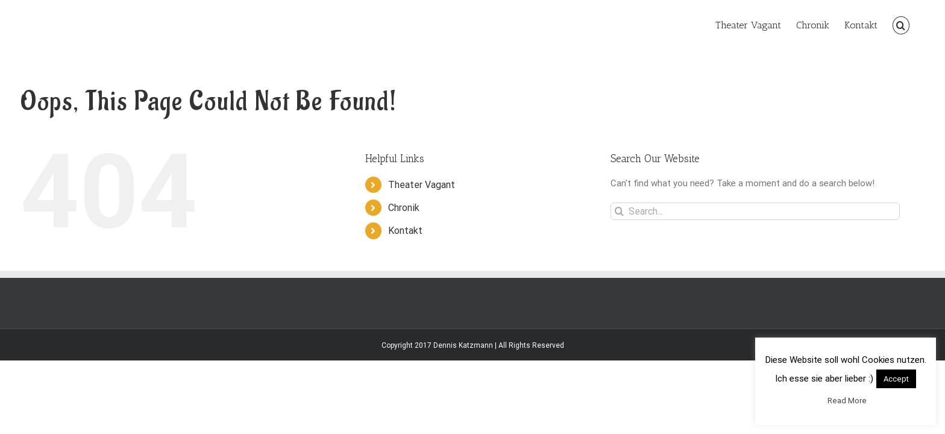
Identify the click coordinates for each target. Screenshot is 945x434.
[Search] (619, 211)
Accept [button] (896, 378)
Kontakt (405, 230)
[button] (916, 24)
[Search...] (755, 211)
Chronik (403, 207)
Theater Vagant (421, 184)
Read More (847, 400)
